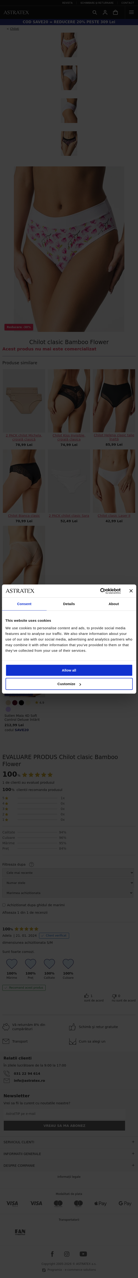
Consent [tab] (24, 604)
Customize (69, 684)
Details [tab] (69, 604)
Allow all (69, 670)
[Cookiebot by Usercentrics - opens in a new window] (100, 591)
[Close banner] (131, 591)
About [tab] (114, 604)
